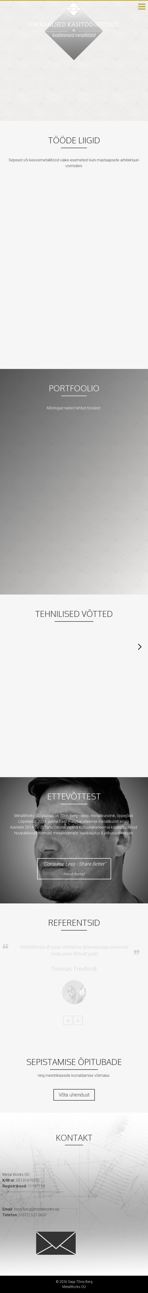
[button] (142, 6)
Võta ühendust (74, 1095)
